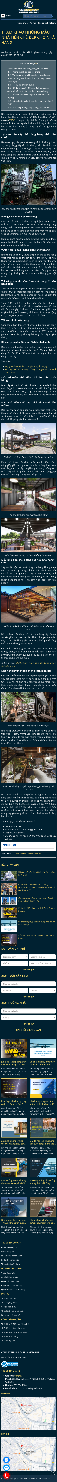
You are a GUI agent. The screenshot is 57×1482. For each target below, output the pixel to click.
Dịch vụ (5, 1293)
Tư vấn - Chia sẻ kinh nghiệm (43, 23)
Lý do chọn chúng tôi (10, 1260)
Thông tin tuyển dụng (10, 1264)
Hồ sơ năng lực (7, 1251)
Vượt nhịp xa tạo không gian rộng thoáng (31, 75)
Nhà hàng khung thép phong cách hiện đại (31, 107)
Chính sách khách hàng (11, 1285)
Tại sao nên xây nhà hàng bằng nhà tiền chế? (28, 68)
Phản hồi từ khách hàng (11, 1255)
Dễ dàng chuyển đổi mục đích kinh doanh (31, 88)
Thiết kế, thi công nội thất (12, 1311)
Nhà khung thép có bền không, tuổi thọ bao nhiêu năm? (42, 1103)
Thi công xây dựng (9, 1302)
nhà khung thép (34, 853)
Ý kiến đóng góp (8, 1273)
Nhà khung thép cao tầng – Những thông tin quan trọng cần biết (13, 1221)
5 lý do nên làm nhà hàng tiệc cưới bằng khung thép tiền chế (42, 1142)
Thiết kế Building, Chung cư (13, 1328)
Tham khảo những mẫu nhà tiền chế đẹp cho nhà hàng (28, 37)
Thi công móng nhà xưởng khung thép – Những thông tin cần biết (42, 1182)
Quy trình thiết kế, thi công (13, 1289)
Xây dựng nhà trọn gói (10, 1315)
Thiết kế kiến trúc (8, 1298)
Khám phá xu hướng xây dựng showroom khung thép (42, 1221)
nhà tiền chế (21, 853)
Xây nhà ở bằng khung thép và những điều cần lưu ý (12, 1142)
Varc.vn (18, 1375)
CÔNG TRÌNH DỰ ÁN (11, 1319)
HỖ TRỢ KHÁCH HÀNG (11, 1268)
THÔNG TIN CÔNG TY (11, 1242)
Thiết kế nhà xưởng (9, 1336)
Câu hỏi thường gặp (10, 1277)
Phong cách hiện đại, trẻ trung (26, 71)
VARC (12, 120)
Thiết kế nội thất (8, 1340)
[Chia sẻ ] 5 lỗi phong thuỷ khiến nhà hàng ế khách (13, 1063)
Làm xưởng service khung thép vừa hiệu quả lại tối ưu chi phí (14, 1182)
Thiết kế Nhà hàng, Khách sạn (14, 1332)
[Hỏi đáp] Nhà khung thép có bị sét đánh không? (14, 1103)
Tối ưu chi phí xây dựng (23, 84)
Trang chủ (21, 23)
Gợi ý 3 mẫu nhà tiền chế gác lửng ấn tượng (26, 366)
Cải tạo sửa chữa (8, 1307)
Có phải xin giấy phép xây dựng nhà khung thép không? (42, 1063)
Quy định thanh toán (10, 1281)
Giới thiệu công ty (9, 1247)
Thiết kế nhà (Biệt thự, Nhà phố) (15, 1324)
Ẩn (36, 63)
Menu (6, 15)
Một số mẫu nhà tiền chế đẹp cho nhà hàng (28, 91)
